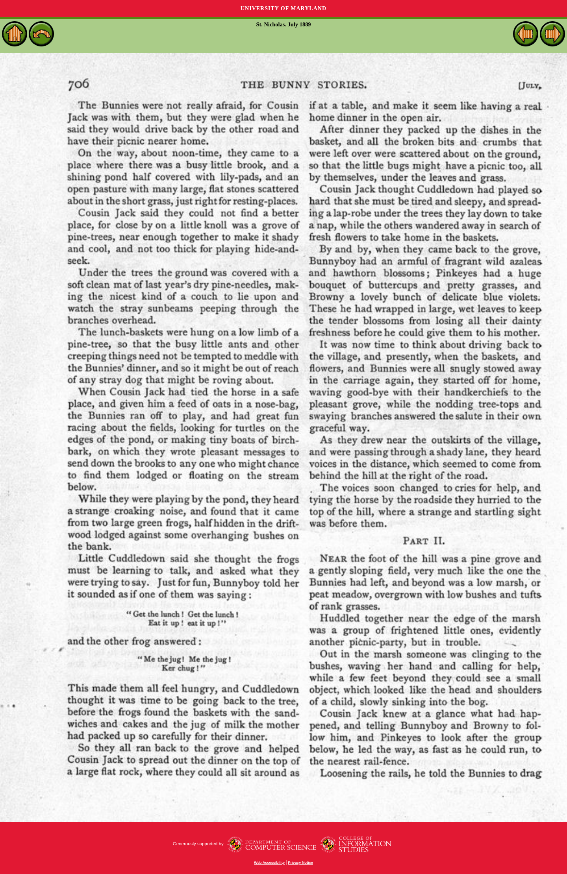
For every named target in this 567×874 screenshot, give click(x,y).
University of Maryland (283, 8)
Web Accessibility (269, 863)
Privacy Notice (300, 863)
